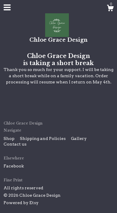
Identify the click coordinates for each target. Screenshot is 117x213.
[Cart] (110, 8)
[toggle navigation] (7, 7)
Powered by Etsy (21, 202)
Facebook (14, 166)
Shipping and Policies (43, 138)
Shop (9, 138)
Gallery (79, 138)
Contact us (15, 144)
